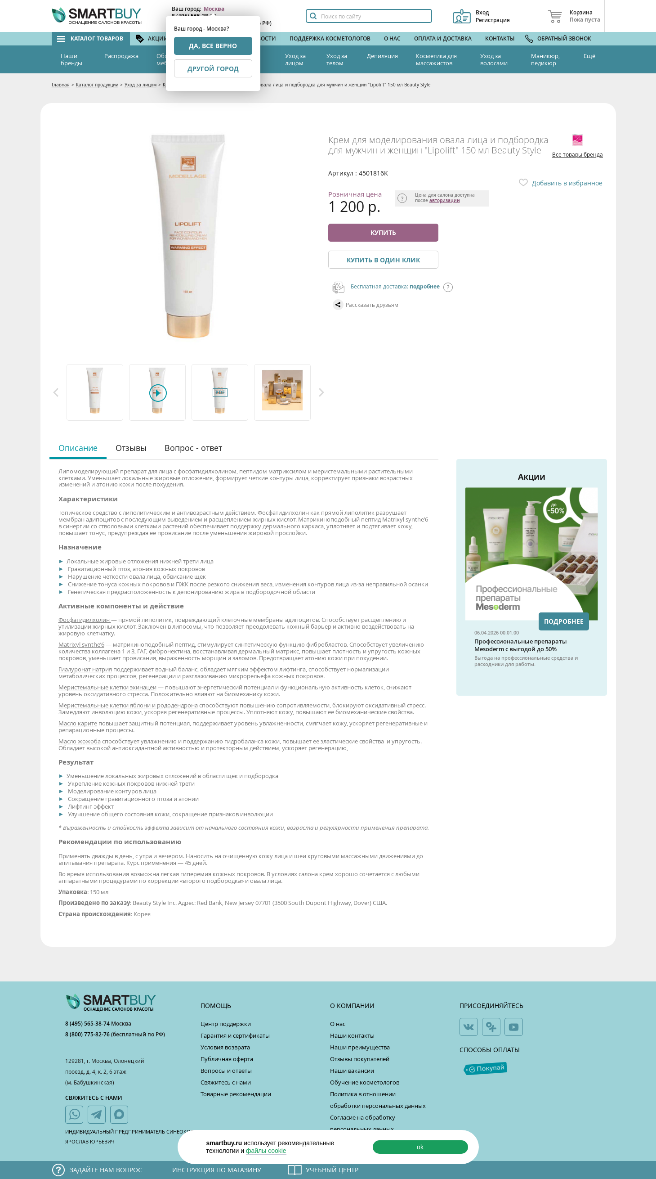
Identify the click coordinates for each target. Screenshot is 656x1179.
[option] (95, 392)
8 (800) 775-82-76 (88, 1034)
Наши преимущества (360, 1047)
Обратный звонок (564, 38)
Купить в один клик (383, 260)
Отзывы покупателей (359, 1059)
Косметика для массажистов (436, 59)
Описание (78, 447)
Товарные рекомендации (236, 1094)
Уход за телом (336, 59)
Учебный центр (332, 1170)
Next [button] (321, 392)
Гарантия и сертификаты (235, 1035)
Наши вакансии (352, 1070)
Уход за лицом (295, 59)
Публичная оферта (227, 1059)
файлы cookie (266, 1150)
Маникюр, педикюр (545, 59)
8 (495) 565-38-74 (88, 1023)
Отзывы (131, 447)
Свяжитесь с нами (226, 1082)
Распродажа (121, 56)
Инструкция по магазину (216, 1170)
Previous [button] (55, 392)
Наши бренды (71, 59)
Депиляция (382, 56)
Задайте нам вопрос (106, 1170)
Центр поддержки (226, 1024)
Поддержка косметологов (330, 38)
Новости (262, 38)
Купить (383, 232)
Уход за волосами (494, 59)
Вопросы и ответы (226, 1070)
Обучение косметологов (364, 1082)
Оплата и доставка (443, 38)
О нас (392, 38)
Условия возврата (225, 1047)
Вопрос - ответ (193, 447)
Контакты (500, 38)
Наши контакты (352, 1035)
